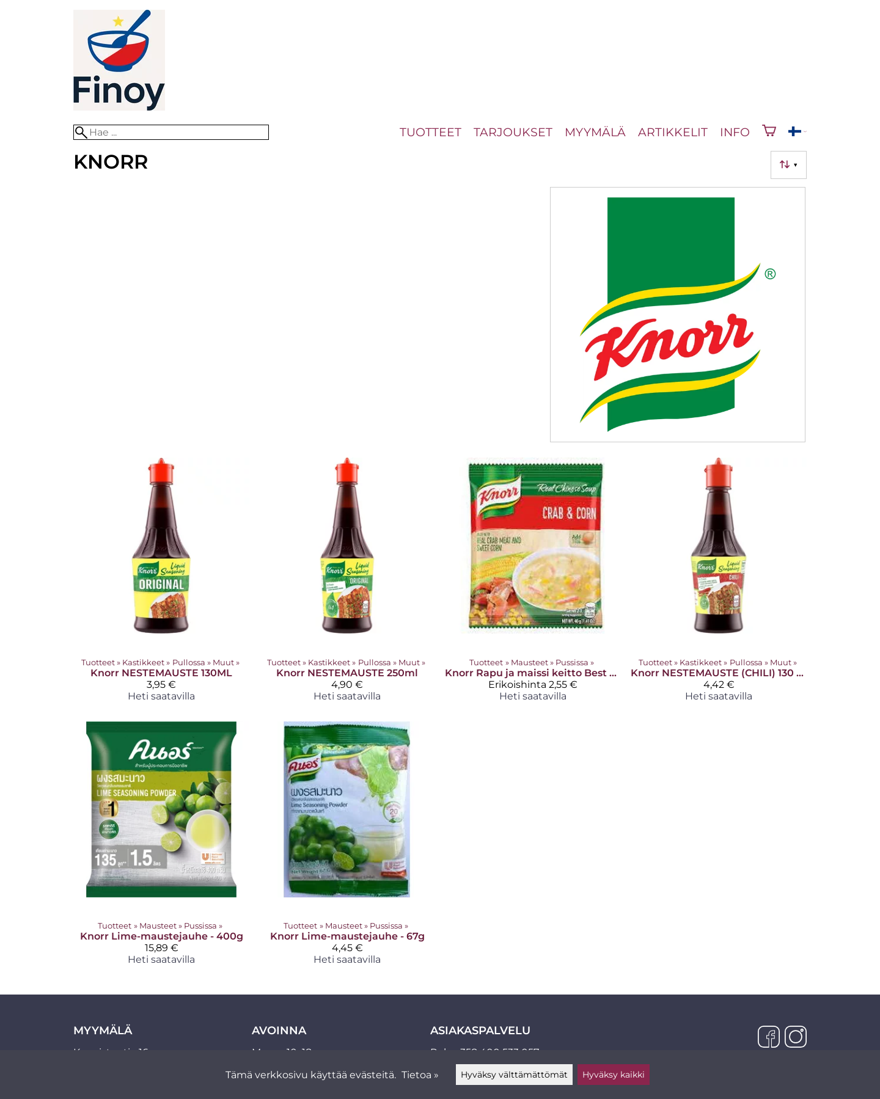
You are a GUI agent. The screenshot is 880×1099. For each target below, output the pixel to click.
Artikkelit (673, 132)
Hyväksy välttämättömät (514, 1074)
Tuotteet (430, 132)
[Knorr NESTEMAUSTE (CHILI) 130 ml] (719, 584)
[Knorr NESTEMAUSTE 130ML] (161, 584)
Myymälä (595, 132)
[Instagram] (796, 1038)
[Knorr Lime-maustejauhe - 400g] (161, 848)
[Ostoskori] (769, 132)
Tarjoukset (513, 132)
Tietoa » (420, 1075)
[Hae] (171, 132)
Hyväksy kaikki (613, 1074)
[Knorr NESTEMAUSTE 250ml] (347, 584)
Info (735, 132)
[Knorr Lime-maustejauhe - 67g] (347, 848)
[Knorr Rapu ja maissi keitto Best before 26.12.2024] (533, 584)
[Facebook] (769, 1038)
